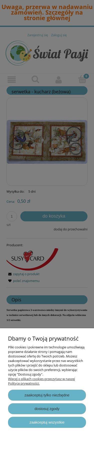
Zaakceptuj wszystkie (47, 422)
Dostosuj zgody (47, 408)
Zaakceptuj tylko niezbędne (47, 395)
